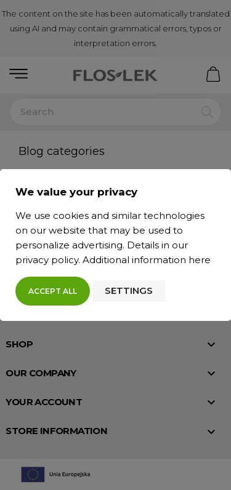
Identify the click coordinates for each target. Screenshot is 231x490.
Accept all (52, 291)
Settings (129, 290)
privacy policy (46, 260)
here (199, 260)
